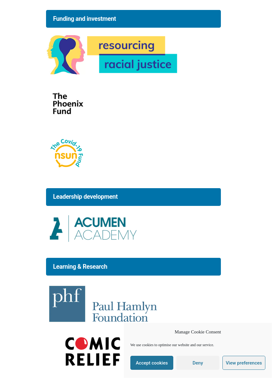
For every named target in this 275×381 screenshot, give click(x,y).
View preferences (244, 363)
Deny (198, 363)
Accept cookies (152, 363)
